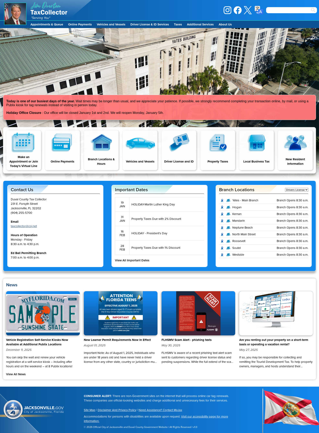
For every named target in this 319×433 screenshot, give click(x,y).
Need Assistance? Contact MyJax (160, 410)
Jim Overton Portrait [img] (15, 14)
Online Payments (80, 24)
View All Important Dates (132, 260)
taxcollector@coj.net (24, 226)
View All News (16, 374)
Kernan (236, 214)
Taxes (178, 24)
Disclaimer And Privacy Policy (117, 410)
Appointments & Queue (47, 24)
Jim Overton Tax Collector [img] (49, 8)
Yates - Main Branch (245, 200)
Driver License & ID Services (149, 24)
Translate (259, 10)
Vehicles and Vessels (111, 24)
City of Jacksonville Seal (13, 410)
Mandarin (238, 220)
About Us (225, 24)
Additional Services (200, 24)
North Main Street (244, 234)
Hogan (236, 207)
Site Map (89, 410)
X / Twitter (248, 10)
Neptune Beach (242, 227)
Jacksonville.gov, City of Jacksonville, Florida (43, 410)
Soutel (236, 248)
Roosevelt (238, 241)
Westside (238, 254)
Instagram (227, 10)
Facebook (238, 10)
